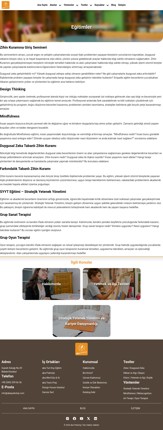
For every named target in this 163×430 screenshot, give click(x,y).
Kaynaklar (102, 5)
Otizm (126, 377)
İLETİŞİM (135, 408)
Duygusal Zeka (137, 368)
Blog (113, 5)
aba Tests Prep (49, 382)
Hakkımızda (88, 368)
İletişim (122, 5)
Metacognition (144, 393)
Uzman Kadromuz (91, 377)
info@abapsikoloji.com (13, 393)
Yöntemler (71, 5)
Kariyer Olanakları (91, 387)
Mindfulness (129, 393)
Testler (86, 5)
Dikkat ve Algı (130, 373)
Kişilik (150, 377)
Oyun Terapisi (141, 398)
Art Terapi (128, 398)
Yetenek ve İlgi (138, 377)
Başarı (141, 373)
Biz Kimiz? (88, 373)
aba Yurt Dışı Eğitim (52, 368)
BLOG (83, 408)
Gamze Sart (48, 392)
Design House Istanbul (53, 387)
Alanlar (55, 5)
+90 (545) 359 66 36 (12, 382)
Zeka (125, 368)
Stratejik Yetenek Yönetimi (136, 388)
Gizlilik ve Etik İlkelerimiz (95, 382)
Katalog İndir (89, 392)
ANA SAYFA (29, 408)
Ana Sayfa (42, 5)
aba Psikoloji (48, 373)
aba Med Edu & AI (51, 377)
